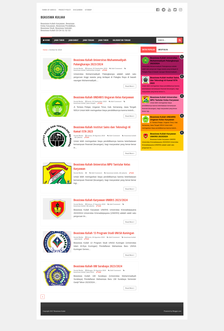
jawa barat (78, 247)
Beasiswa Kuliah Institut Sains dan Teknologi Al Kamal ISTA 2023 (164, 80)
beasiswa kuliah (80, 70)
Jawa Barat (74, 40)
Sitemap (88, 9)
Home (46, 40)
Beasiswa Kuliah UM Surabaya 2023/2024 (99, 274)
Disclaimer (77, 9)
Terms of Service (49, 9)
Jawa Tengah (88, 40)
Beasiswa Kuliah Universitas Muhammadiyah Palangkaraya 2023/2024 (102, 62)
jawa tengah (90, 107)
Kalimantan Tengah (121, 40)
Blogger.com (177, 320)
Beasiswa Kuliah (53, 17)
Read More (129, 86)
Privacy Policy (65, 9)
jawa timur (90, 281)
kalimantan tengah (93, 70)
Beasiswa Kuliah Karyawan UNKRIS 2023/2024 (102, 204)
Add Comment (116, 68)
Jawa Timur (59, 40)
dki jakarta (78, 141)
